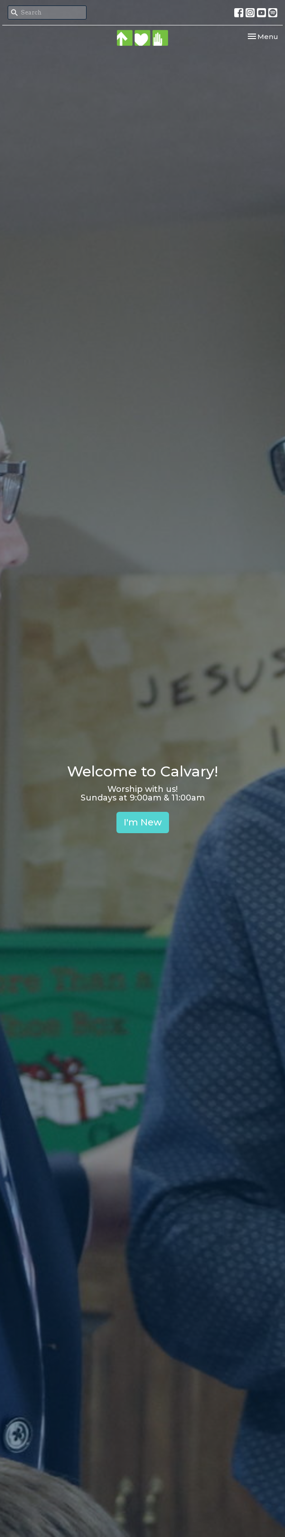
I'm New (143, 822)
